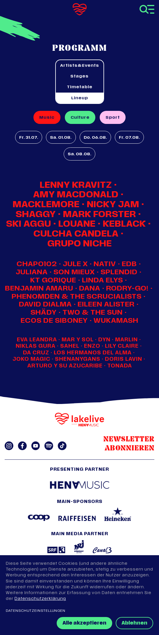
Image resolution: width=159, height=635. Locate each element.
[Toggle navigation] (147, 9)
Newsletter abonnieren (128, 444)
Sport (113, 118)
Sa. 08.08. (79, 154)
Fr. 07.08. (129, 138)
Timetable (79, 87)
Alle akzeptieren (84, 623)
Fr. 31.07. (28, 138)
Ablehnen (134, 623)
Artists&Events (79, 66)
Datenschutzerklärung (40, 599)
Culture (80, 118)
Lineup (79, 98)
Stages (79, 76)
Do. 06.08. (95, 138)
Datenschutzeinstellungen (35, 611)
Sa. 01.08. (61, 138)
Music (47, 118)
